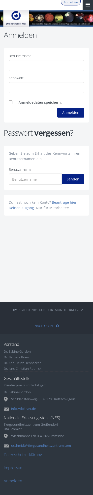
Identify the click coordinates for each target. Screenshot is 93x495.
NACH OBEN (46, 325)
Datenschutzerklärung (23, 454)
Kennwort (16, 77)
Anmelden (71, 2)
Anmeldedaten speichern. (40, 102)
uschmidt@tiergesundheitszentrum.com (41, 445)
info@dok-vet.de (23, 408)
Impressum (14, 467)
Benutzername (20, 55)
